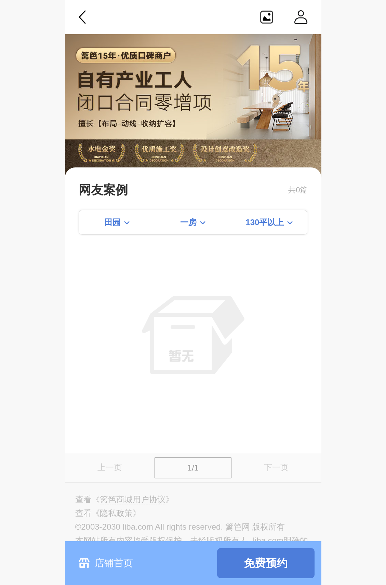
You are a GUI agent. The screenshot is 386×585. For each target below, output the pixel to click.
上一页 (109, 467)
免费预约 (266, 563)
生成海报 (266, 17)
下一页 (276, 467)
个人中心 (301, 17)
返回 (82, 17)
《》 (133, 499)
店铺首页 (114, 563)
